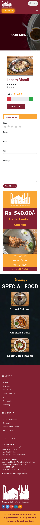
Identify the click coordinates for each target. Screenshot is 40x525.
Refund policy (8, 430)
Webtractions (26, 521)
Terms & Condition (10, 419)
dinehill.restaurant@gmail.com (15, 474)
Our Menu (7, 386)
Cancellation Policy (11, 427)
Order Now (8, 11)
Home (5, 382)
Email (5, 142)
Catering (6, 405)
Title (5, 151)
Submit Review (10, 186)
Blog (5, 397)
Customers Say (9, 393)
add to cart (15, 106)
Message (6, 161)
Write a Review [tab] (11, 117)
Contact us (7, 401)
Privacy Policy (8, 423)
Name (5, 132)
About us (7, 390)
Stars (5, 123)
